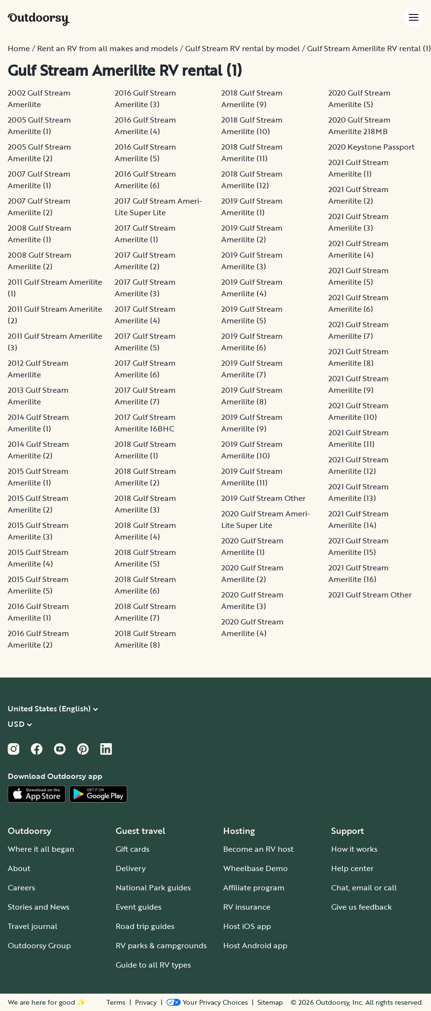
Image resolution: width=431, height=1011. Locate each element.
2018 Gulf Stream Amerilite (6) (145, 584)
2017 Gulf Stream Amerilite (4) (145, 314)
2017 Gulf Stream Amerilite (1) (145, 233)
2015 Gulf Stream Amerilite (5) (38, 584)
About (19, 868)
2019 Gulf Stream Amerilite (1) (252, 206)
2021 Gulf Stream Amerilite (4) (358, 249)
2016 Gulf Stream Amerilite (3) (145, 98)
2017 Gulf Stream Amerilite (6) (145, 368)
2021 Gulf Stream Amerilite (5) (358, 276)
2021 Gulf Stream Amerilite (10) (358, 411)
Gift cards (132, 849)
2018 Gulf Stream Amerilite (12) (252, 179)
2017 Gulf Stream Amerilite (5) (145, 341)
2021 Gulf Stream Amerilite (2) (358, 195)
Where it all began (41, 849)
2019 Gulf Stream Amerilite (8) (252, 395)
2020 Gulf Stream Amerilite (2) (252, 573)
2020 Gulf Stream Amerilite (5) (359, 98)
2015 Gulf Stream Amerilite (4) (38, 557)
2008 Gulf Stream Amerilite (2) (39, 260)
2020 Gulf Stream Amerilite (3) (252, 600)
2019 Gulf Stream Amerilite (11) (252, 476)
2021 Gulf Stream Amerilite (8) (358, 357)
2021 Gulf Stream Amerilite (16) (358, 573)
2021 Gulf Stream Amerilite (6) (358, 303)
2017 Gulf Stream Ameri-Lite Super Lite (158, 206)
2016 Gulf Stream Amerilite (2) (38, 639)
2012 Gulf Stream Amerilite (38, 368)
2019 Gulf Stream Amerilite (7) (252, 368)
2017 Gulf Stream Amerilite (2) (145, 260)
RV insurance (246, 907)
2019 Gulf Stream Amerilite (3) (252, 260)
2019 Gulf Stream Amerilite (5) (252, 314)
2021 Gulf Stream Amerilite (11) (358, 438)
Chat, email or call (364, 887)
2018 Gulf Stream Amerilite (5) (145, 557)
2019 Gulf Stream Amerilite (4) (252, 287)
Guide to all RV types (153, 964)
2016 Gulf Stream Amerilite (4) (145, 125)
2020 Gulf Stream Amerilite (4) (252, 627)
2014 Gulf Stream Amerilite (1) (38, 422)
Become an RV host (258, 849)
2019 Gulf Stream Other (263, 498)
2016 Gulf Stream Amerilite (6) (145, 179)
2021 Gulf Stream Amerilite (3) (358, 222)
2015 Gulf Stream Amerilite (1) (38, 476)
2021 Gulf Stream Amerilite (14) (358, 519)
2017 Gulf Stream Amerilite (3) (145, 287)
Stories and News (38, 907)
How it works (354, 849)
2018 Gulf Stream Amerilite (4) (145, 530)
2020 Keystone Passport (371, 146)
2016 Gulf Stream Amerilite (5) (145, 152)
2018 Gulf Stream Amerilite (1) (145, 449)
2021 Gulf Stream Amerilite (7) (358, 330)
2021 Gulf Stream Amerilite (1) (358, 168)
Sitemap (270, 1002)
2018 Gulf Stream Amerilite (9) (252, 98)
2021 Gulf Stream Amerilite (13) (358, 492)
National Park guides (153, 887)
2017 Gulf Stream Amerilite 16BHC (145, 422)
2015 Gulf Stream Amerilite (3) (38, 530)
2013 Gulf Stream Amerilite (38, 395)
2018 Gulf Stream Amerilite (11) (252, 152)
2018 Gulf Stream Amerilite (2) (145, 476)
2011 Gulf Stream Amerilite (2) (55, 314)
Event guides (139, 907)
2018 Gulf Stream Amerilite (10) (252, 125)
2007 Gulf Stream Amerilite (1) (39, 179)
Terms (116, 1002)
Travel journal (32, 926)
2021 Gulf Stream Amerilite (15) (358, 546)
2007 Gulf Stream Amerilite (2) (39, 206)
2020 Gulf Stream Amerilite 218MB (359, 125)
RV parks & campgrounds (161, 945)
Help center (352, 868)
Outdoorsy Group (39, 945)
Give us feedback (361, 907)
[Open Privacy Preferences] (207, 1002)
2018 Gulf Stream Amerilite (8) (145, 639)
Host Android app (255, 945)
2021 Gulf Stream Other (370, 594)
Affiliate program (253, 887)
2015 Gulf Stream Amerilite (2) (38, 503)
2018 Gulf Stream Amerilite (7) (145, 611)
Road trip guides (145, 926)
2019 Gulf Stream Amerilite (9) (252, 422)
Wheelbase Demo (255, 868)
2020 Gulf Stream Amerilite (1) (252, 546)
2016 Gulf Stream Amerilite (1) (38, 611)
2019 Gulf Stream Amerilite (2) (252, 233)
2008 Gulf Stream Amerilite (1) (39, 233)
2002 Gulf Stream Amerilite (39, 98)
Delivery (131, 868)
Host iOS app (247, 926)
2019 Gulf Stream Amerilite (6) (252, 341)
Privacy (146, 1002)
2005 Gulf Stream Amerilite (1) (39, 125)
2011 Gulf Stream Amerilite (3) (55, 341)
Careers (21, 887)
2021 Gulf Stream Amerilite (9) (358, 384)
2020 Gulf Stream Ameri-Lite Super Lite (265, 519)
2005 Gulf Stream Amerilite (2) (39, 152)
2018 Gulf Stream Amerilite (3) (145, 503)
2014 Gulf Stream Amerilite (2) (38, 449)
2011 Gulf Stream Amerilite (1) (55, 287)
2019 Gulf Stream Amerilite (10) (252, 449)
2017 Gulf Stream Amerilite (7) (145, 395)
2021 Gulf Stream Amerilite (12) (358, 465)
